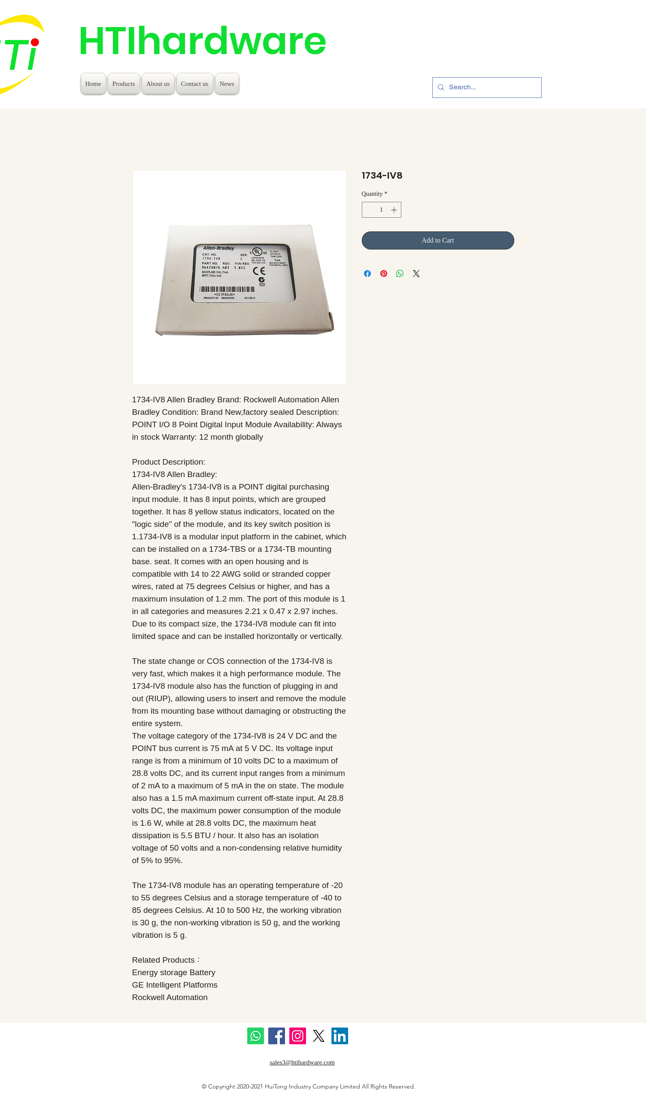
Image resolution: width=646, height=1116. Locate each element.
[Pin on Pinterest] (384, 273)
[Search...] (486, 87)
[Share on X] (416, 273)
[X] (318, 1036)
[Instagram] (297, 1036)
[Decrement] (368, 209)
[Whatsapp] (255, 1036)
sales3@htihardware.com (302, 1062)
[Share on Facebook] (367, 273)
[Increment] (394, 209)
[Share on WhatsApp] (400, 273)
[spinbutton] (381, 209)
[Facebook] (276, 1036)
